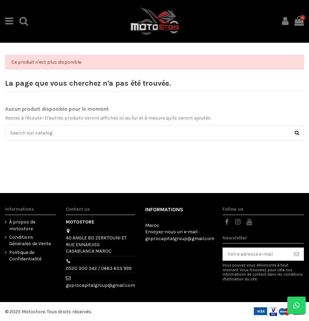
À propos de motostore (22, 225)
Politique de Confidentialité (25, 256)
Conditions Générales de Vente (30, 240)
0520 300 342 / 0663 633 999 (99, 268)
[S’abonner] (296, 254)
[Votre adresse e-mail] (256, 254)
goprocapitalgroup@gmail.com (100, 285)
